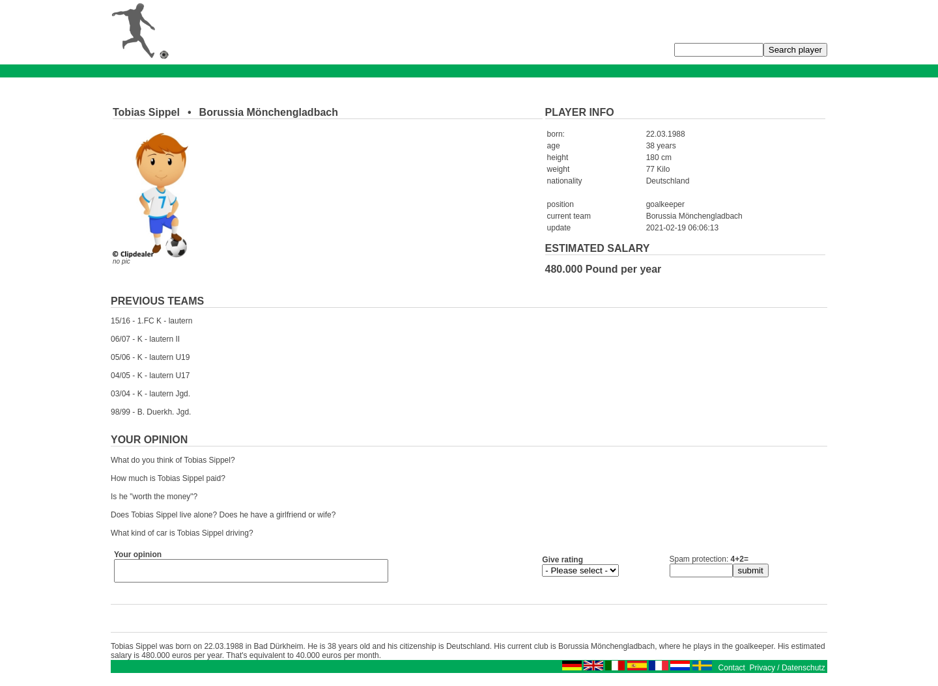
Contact (731, 671)
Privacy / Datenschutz (787, 671)
